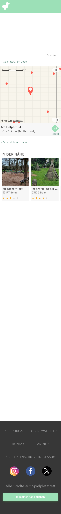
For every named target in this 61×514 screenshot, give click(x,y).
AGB (9, 457)
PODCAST (19, 431)
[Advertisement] (30, 311)
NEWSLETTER (47, 431)
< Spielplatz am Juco (14, 61)
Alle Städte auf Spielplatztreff (30, 485)
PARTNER (42, 444)
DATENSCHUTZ (25, 457)
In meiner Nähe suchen (30, 497)
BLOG (32, 431)
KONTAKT (19, 444)
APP (7, 431)
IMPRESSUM (46, 457)
